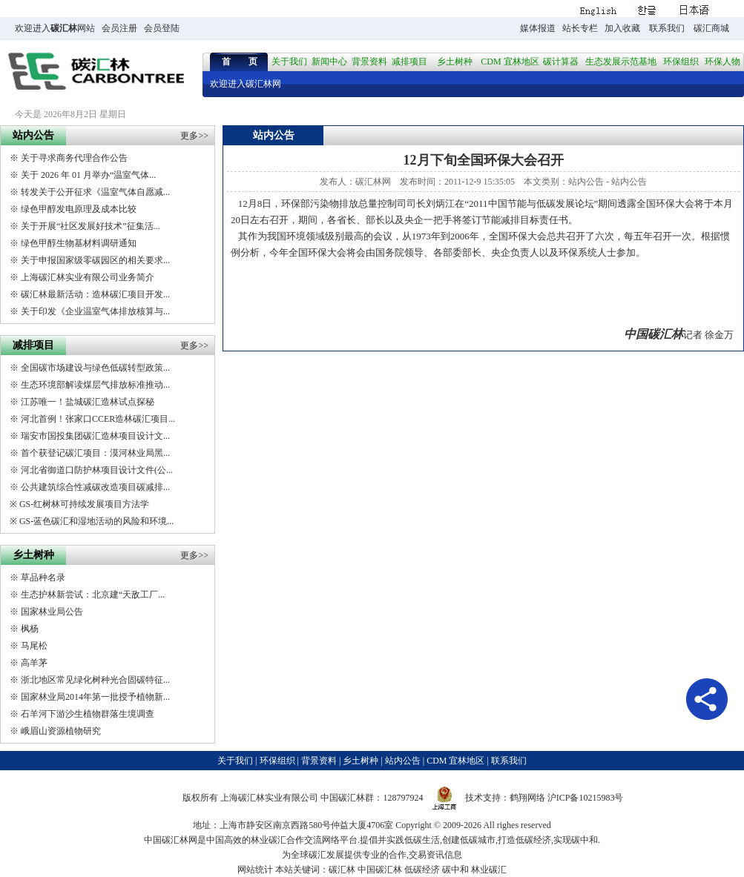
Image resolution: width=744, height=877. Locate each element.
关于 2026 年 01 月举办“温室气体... (88, 175)
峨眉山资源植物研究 (61, 731)
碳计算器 (561, 61)
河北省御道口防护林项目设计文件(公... (97, 470)
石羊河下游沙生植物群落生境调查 (87, 714)
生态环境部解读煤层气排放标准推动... (95, 385)
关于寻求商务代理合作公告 (74, 158)
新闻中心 (329, 61)
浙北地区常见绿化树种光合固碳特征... (95, 680)
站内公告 (586, 181)
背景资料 (369, 61)
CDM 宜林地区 (510, 61)
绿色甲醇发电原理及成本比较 (78, 209)
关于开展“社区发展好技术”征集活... (90, 226)
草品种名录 (43, 577)
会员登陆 (162, 28)
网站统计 (255, 869)
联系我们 (667, 28)
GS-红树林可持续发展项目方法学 (84, 504)
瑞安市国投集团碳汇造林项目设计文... (95, 436)
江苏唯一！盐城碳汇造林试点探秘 (87, 402)
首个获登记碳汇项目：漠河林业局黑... (95, 453)
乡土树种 (455, 61)
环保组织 (681, 61)
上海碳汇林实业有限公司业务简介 (87, 277)
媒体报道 (538, 28)
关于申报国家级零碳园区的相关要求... (95, 260)
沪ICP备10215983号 (585, 797)
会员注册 (119, 28)
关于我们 (289, 61)
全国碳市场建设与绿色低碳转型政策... (95, 368)
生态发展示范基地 (620, 61)
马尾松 (34, 646)
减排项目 (409, 61)
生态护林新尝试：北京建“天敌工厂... (93, 594)
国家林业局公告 (52, 611)
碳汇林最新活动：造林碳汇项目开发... (95, 294)
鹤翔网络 (527, 797)
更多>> (194, 135)
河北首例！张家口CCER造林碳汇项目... (98, 419)
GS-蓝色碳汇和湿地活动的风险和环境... (96, 521)
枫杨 (30, 628)
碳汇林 (63, 28)
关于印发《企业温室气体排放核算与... (95, 311)
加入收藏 (622, 28)
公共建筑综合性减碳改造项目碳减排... (95, 487)
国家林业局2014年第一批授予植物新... (95, 697)
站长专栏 (580, 28)
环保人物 (722, 61)
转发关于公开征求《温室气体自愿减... (95, 192)
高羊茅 (34, 663)
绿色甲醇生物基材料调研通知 (78, 243)
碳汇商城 (711, 28)
